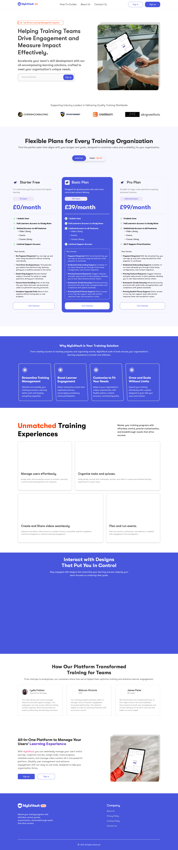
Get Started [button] (33, 306)
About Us (111, 811)
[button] (79, 158)
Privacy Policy (113, 816)
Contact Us (112, 826)
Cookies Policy (113, 821)
